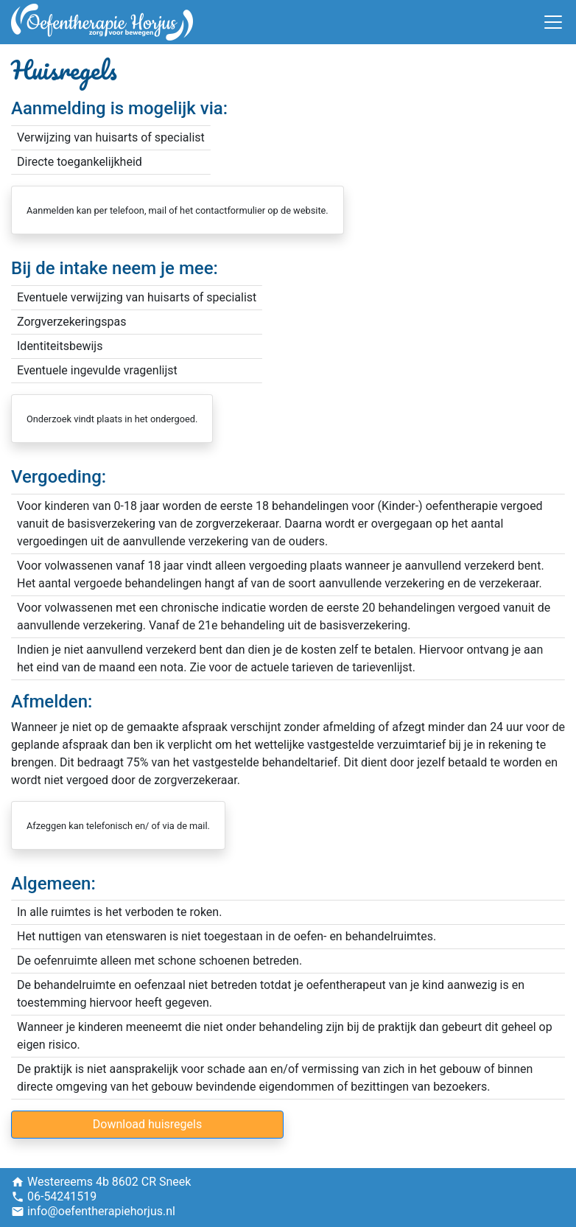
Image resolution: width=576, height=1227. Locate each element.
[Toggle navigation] (553, 22)
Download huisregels (147, 1124)
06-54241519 (61, 1196)
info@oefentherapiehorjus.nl (101, 1211)
